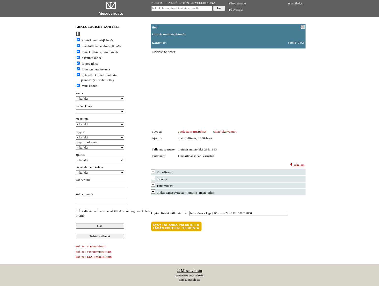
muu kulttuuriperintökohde (100, 52)
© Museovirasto (189, 271)
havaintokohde (92, 58)
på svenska (236, 9)
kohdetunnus (84, 194)
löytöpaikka (90, 63)
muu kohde (89, 86)
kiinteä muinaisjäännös (98, 40)
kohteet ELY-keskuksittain (94, 257)
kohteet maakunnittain (91, 246)
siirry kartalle (237, 3)
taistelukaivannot (224, 131)
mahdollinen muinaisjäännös (101, 46)
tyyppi (80, 132)
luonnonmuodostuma (96, 69)
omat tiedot (295, 3)
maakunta (82, 119)
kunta (79, 93)
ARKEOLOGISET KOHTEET (98, 26)
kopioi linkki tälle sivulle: (169, 213)
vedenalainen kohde (89, 167)
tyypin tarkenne (86, 142)
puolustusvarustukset (192, 131)
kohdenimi (83, 180)
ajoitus (80, 155)
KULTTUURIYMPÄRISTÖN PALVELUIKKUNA (183, 3)
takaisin (297, 164)
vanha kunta (84, 106)
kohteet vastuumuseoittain (94, 251)
